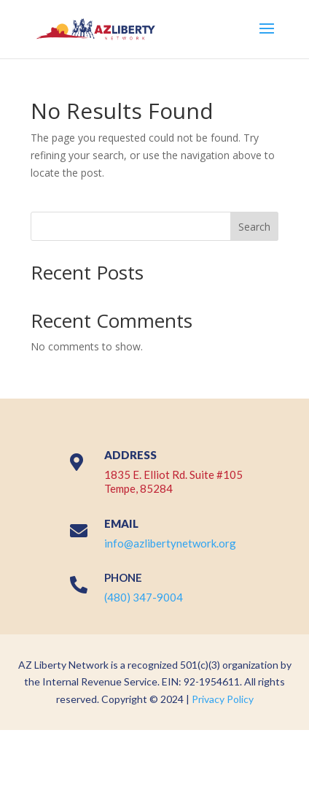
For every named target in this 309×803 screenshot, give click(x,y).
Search (254, 227)
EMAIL (121, 523)
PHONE (123, 577)
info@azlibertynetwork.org (170, 543)
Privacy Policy (223, 699)
